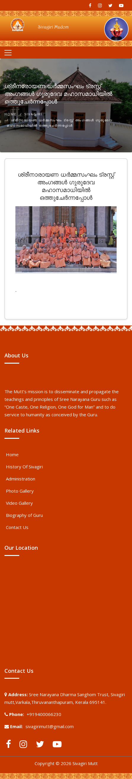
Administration (20, 479)
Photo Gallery (20, 491)
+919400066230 (44, 714)
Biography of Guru (24, 515)
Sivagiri (33, 114)
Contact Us (17, 527)
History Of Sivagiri (24, 467)
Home (10, 114)
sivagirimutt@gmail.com (49, 726)
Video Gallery (19, 503)
